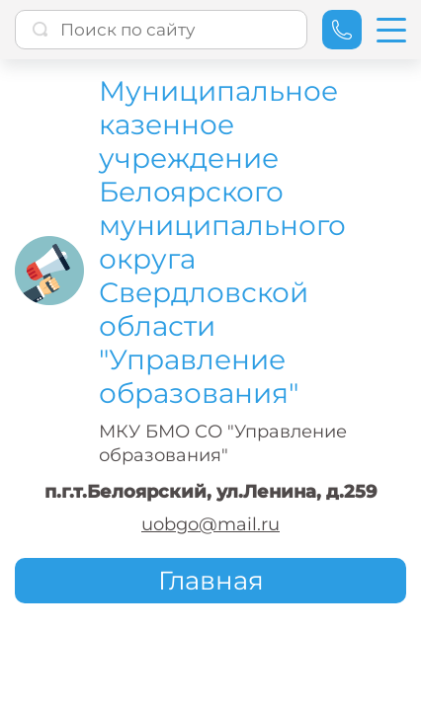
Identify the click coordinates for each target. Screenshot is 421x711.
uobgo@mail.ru (210, 524)
